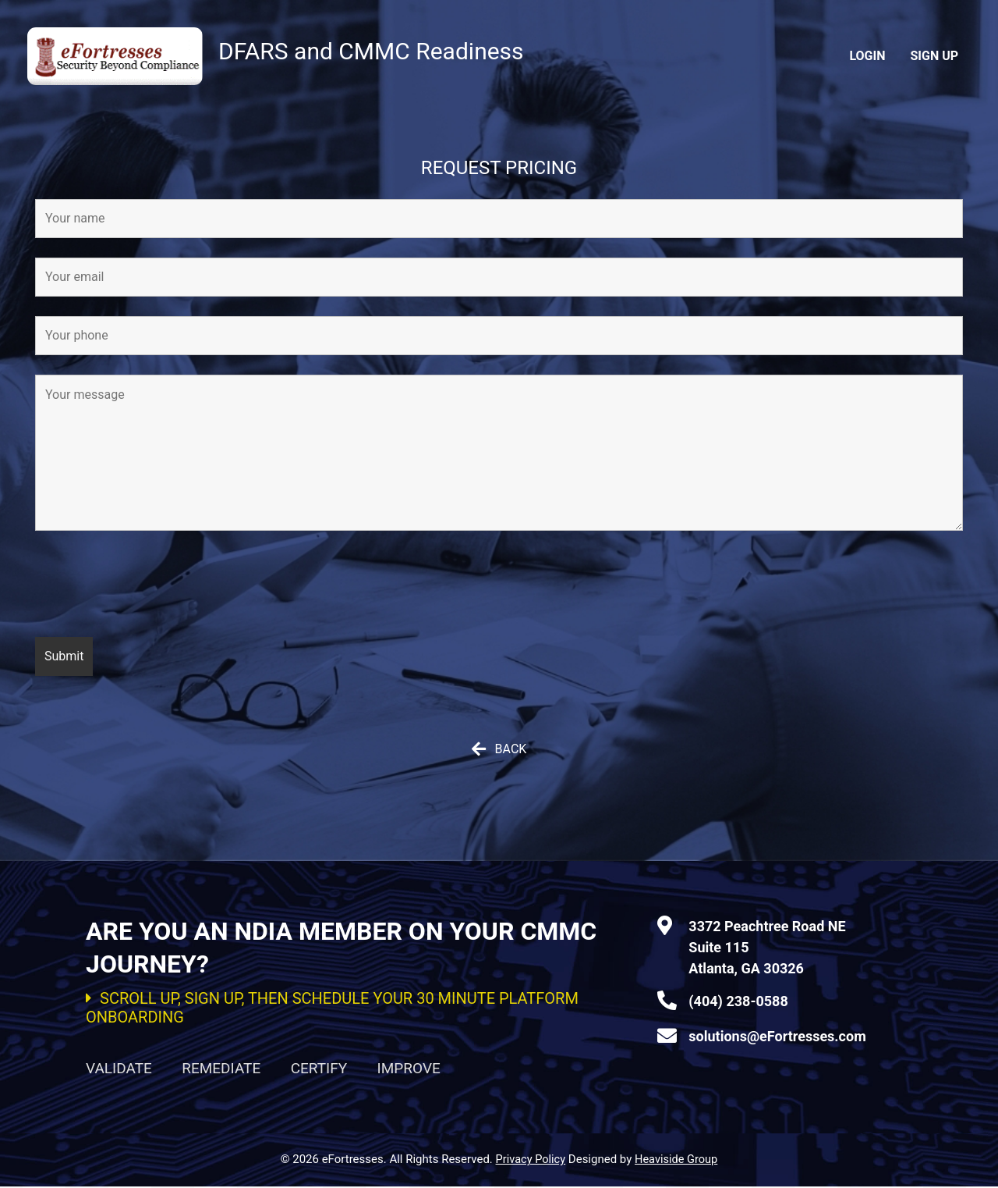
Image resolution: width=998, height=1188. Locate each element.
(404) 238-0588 (737, 1001)
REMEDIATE (221, 1069)
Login (867, 55)
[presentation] (153, 587)
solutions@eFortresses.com (776, 1036)
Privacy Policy (529, 1161)
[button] (499, 749)
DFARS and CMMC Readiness (396, 50)
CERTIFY (319, 1069)
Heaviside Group (677, 1161)
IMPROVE (409, 1069)
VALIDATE (119, 1069)
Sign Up (934, 55)
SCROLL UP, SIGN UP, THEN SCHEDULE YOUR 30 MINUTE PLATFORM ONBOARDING (332, 1008)
